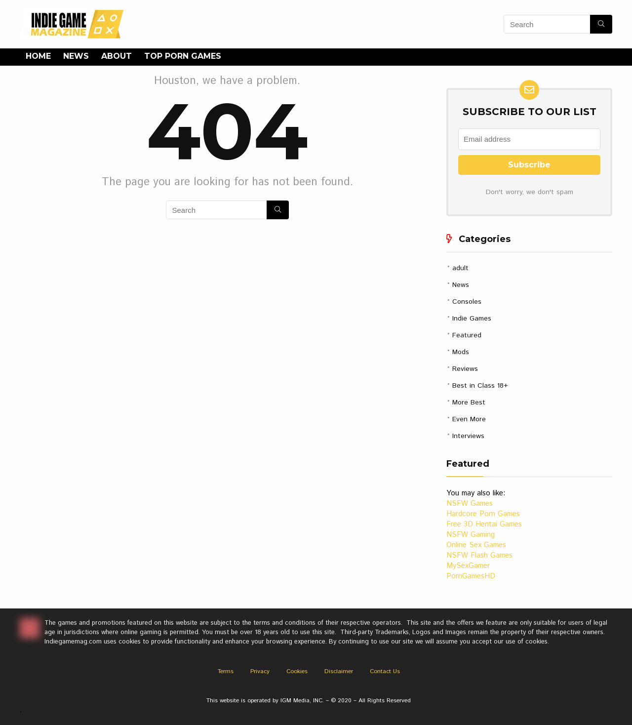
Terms (226, 671)
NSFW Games (469, 503)
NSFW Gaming (470, 534)
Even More (469, 419)
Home (38, 56)
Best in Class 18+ (480, 386)
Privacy (260, 671)
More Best (468, 402)
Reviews (465, 369)
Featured (466, 335)
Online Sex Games (476, 545)
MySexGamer (468, 566)
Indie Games (471, 318)
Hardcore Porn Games (483, 514)
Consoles (466, 302)
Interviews (468, 436)
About (116, 56)
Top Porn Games (182, 56)
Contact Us (385, 671)
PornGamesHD (470, 576)
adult (460, 268)
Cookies (297, 671)
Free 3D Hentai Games (484, 524)
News (76, 56)
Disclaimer (338, 671)
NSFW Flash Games (479, 555)
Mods (460, 352)
